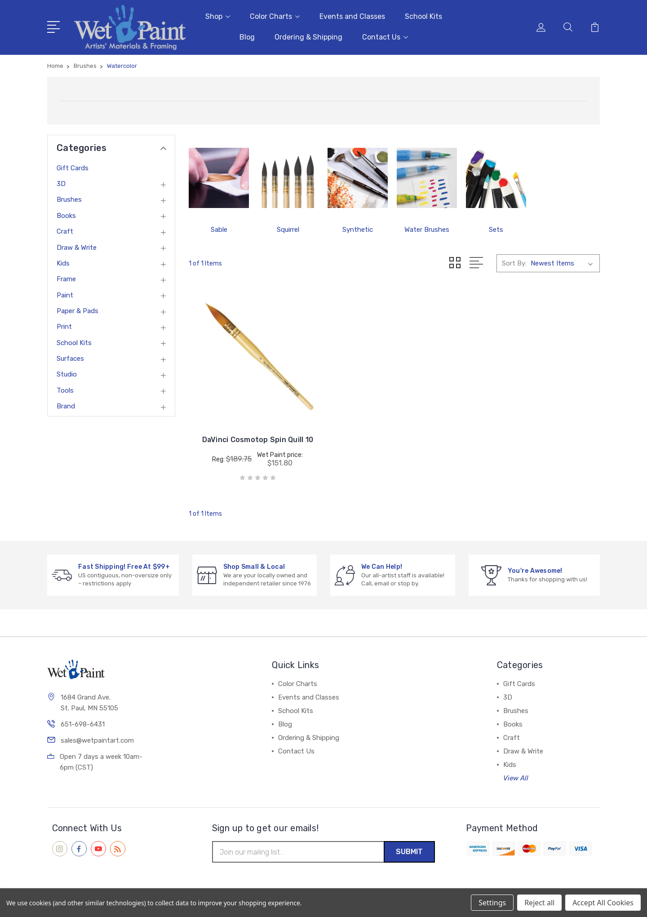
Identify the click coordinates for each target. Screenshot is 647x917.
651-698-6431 (83, 722)
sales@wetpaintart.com (97, 739)
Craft (65, 230)
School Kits (423, 16)
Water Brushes (426, 229)
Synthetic (357, 229)
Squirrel (288, 229)
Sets (496, 229)
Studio (67, 373)
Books (66, 215)
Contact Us (385, 36)
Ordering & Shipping (308, 36)
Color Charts (275, 16)
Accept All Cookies (603, 903)
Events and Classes (352, 16)
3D (61, 183)
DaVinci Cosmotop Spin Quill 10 (253, 433)
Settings (492, 903)
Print (64, 326)
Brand (66, 405)
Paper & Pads (77, 310)
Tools (65, 389)
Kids (63, 262)
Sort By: (514, 262)
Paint (65, 294)
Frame (66, 278)
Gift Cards (73, 167)
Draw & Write (77, 246)
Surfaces (70, 358)
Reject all (539, 903)
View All (515, 776)
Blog (247, 36)
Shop (217, 16)
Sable (219, 229)
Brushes (69, 199)
